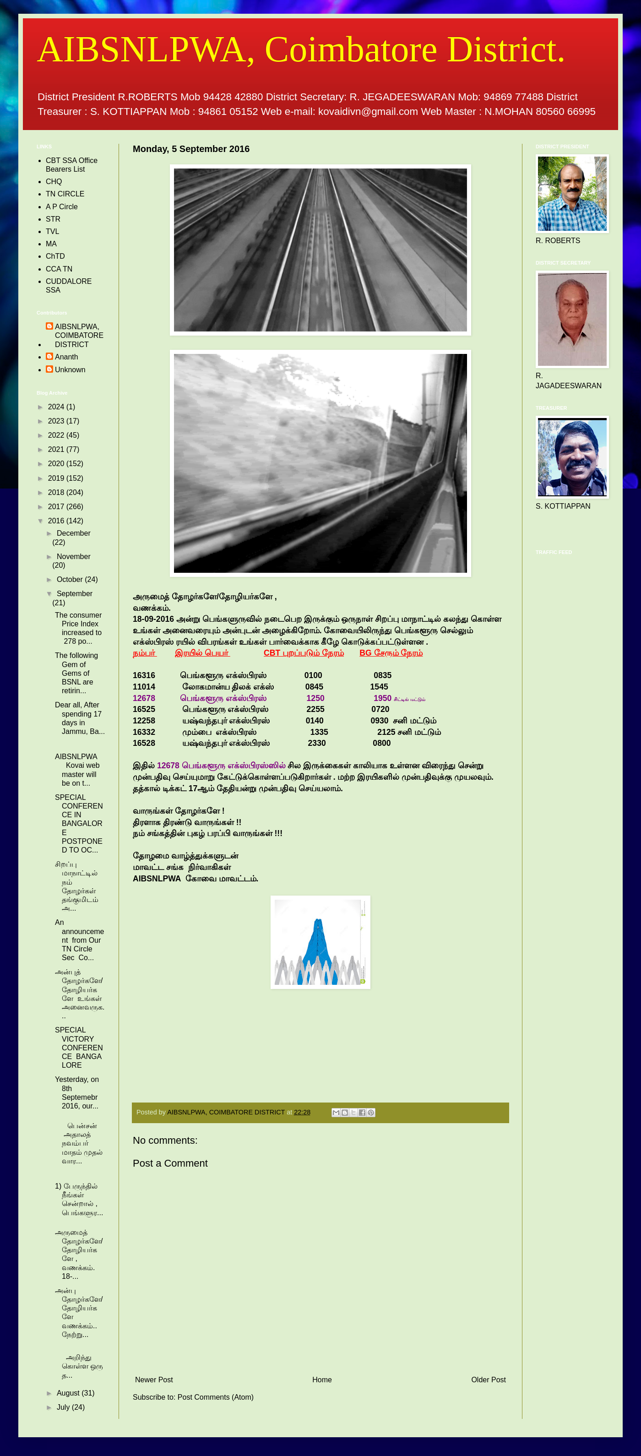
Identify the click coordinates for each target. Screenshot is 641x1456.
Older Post (488, 1380)
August (69, 1393)
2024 (57, 407)
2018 (57, 492)
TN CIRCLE (65, 194)
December (74, 533)
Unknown (70, 370)
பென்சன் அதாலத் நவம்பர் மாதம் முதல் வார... (79, 1143)
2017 (57, 507)
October (71, 579)
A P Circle (62, 207)
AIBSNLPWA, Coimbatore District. (301, 49)
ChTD (55, 256)
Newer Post (154, 1380)
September (74, 594)
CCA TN (59, 269)
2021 (57, 449)
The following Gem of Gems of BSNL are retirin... (76, 673)
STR (53, 219)
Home (322, 1380)
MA (51, 244)
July (64, 1407)
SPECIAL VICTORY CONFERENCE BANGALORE (79, 1047)
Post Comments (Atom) (216, 1397)
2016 (57, 521)
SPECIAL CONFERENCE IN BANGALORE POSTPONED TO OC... (79, 823)
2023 (57, 421)
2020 (57, 463)
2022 (57, 435)
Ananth (66, 357)
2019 (57, 478)
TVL (52, 231)
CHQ (54, 181)
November (74, 556)
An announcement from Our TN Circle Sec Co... (79, 940)
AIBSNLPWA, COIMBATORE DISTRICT (79, 335)
